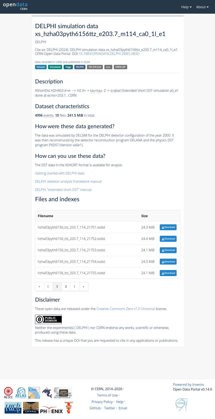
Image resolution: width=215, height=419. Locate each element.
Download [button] (168, 227)
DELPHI (80, 66)
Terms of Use (107, 395)
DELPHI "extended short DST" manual (63, 189)
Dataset (41, 66)
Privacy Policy (102, 401)
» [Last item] (83, 286)
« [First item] (39, 286)
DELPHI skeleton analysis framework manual (68, 181)
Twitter (109, 408)
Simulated (55, 66)
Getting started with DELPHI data (59, 173)
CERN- (120, 67)
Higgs (68, 66)
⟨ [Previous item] (48, 286)
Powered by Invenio (188, 384)
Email (123, 408)
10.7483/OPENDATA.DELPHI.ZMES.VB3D (109, 53)
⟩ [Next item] (74, 286)
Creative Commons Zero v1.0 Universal (126, 308)
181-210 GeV (95, 66)
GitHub (95, 408)
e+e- (108, 66)
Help (119, 401)
